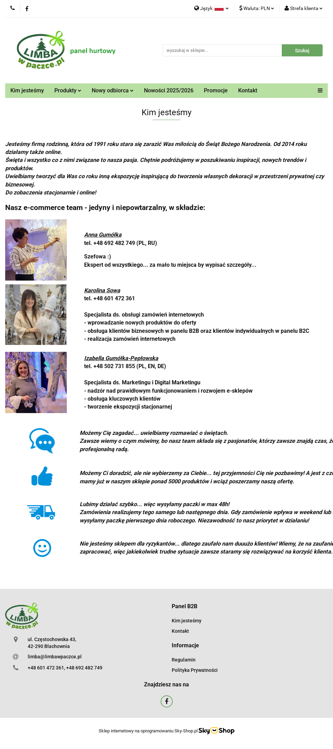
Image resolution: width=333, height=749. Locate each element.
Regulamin (184, 660)
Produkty (67, 90)
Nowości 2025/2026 (169, 90)
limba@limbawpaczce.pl (55, 656)
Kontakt (247, 90)
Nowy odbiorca (113, 90)
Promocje (216, 90)
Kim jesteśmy (27, 90)
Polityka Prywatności (195, 670)
